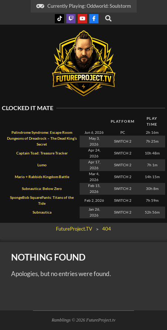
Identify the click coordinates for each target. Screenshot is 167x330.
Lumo (42, 165)
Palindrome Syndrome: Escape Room (41, 132)
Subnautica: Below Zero (42, 189)
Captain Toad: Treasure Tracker (42, 153)
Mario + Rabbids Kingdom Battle (42, 177)
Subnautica (42, 212)
